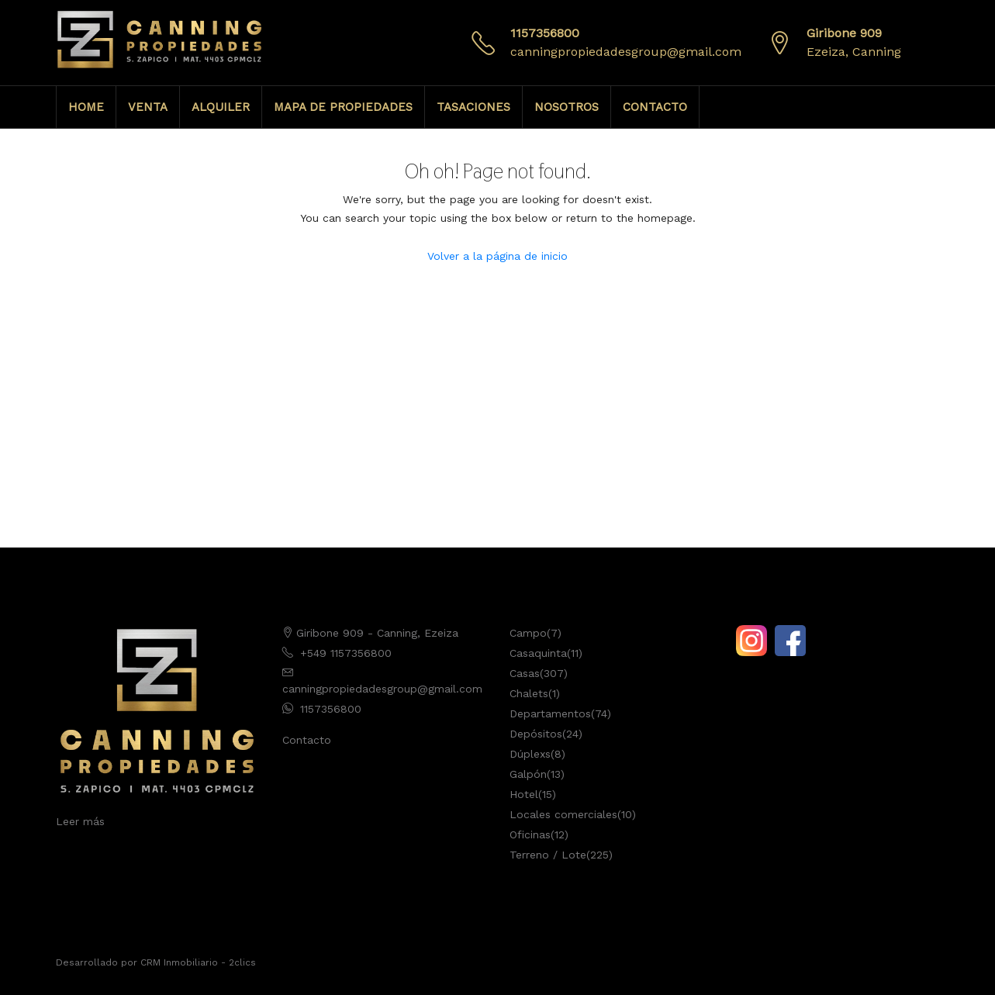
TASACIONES (473, 107)
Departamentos (550, 713)
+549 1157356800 (346, 653)
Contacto (306, 740)
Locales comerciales (563, 814)
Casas (525, 673)
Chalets (529, 693)
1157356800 (544, 33)
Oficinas (530, 834)
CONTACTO (655, 107)
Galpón (528, 774)
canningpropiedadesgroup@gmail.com (625, 51)
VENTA (148, 107)
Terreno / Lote (548, 854)
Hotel (524, 794)
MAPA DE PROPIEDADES (343, 107)
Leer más (80, 821)
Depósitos (536, 733)
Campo (528, 633)
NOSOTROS (566, 107)
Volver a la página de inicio (497, 256)
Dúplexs (530, 754)
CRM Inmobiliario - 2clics (198, 962)
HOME (86, 107)
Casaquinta (538, 653)
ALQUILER (221, 107)
